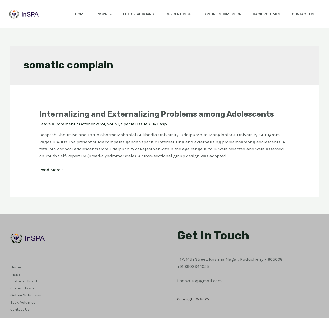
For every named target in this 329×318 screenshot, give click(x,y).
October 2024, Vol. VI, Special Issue (113, 123)
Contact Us (302, 14)
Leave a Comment (57, 123)
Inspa (96, 14)
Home (70, 14)
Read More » (51, 169)
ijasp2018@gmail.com (199, 280)
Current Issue (174, 14)
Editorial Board (131, 14)
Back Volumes (264, 14)
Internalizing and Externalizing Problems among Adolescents (156, 114)
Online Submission (219, 14)
